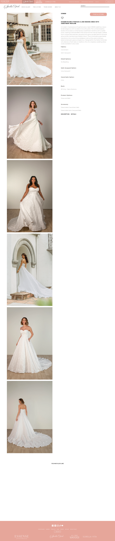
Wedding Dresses (74, 1)
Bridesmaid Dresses (87, 1)
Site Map (67, 529)
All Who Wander (39, 2)
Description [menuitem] (65, 114)
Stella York (28, 2)
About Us (58, 7)
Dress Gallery (26, 7)
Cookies (62, 529)
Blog (97, 1)
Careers (48, 529)
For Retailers (41, 529)
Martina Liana (16, 2)
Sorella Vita (50, 2)
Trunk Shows (48, 7)
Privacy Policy (73, 529)
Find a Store (98, 14)
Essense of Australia (5, 2)
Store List (53, 529)
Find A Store (37, 7)
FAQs (58, 529)
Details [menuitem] (73, 114)
